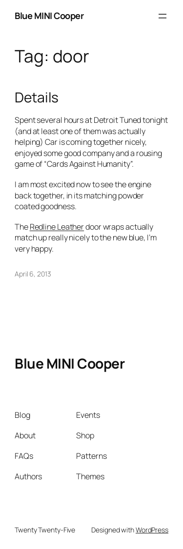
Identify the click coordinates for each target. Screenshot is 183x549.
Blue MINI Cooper (49, 15)
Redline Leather (57, 226)
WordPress (152, 529)
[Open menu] (162, 16)
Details (37, 97)
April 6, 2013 (33, 273)
